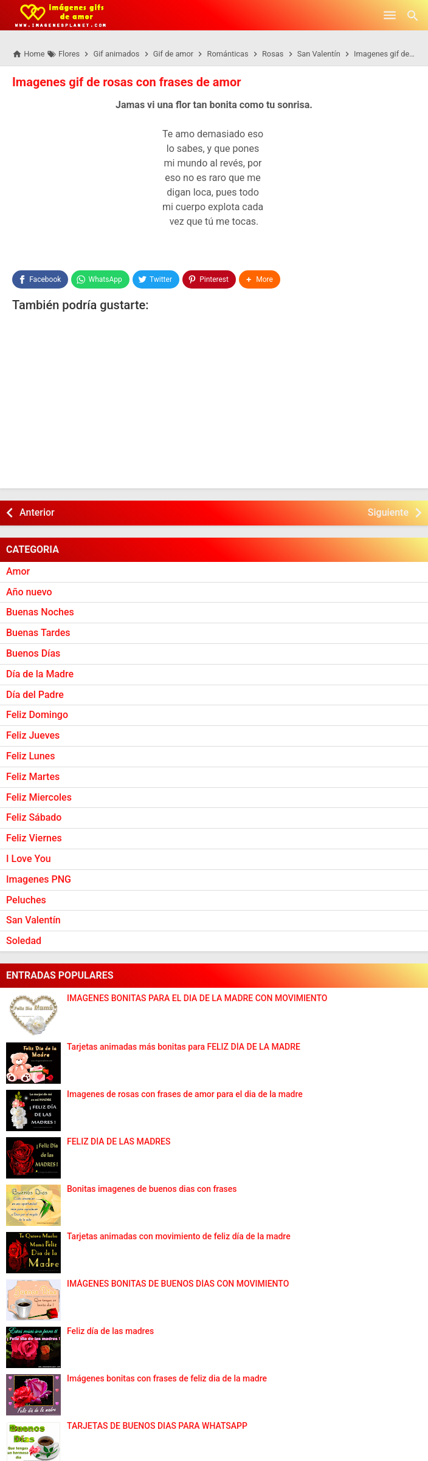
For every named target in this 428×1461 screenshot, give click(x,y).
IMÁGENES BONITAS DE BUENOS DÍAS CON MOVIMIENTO (178, 1283)
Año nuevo (29, 592)
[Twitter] (156, 279)
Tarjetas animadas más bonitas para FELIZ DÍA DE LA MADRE (183, 1047)
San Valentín (33, 920)
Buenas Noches (40, 612)
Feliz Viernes (34, 838)
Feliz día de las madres (110, 1331)
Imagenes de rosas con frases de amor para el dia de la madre (185, 1094)
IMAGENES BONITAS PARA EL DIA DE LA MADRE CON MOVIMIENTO (197, 998)
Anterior (37, 512)
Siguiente (388, 512)
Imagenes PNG (38, 879)
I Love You (28, 858)
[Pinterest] (209, 279)
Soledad (23, 940)
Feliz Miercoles (39, 797)
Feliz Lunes (30, 756)
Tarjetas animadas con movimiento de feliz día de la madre (179, 1236)
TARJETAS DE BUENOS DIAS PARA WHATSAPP (157, 1426)
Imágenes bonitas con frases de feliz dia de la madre (167, 1378)
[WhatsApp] (100, 279)
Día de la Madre (40, 674)
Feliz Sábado (33, 817)
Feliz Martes (33, 776)
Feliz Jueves (33, 735)
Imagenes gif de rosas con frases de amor (126, 82)
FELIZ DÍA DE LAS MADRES (119, 1141)
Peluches (26, 900)
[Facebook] (40, 279)
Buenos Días (33, 653)
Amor (18, 571)
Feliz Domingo (37, 714)
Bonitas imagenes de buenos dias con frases (152, 1189)
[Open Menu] (390, 15)
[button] (259, 279)
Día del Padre (35, 694)
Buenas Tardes (38, 632)
